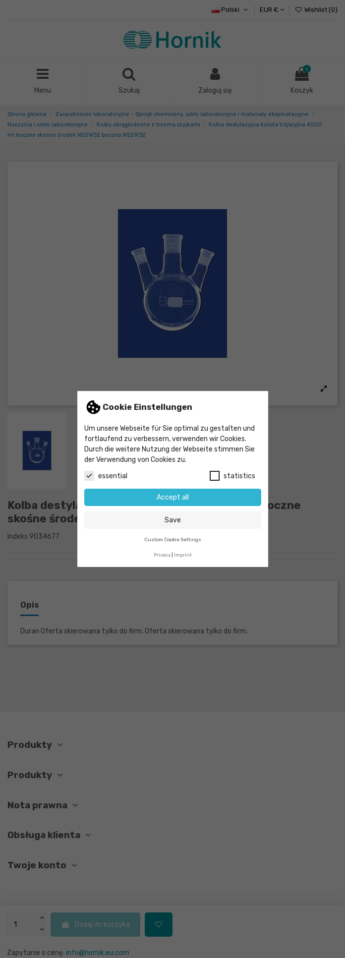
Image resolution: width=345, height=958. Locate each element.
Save (173, 520)
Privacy (162, 555)
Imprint (183, 555)
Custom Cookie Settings (172, 539)
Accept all (173, 497)
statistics (232, 476)
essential (105, 476)
